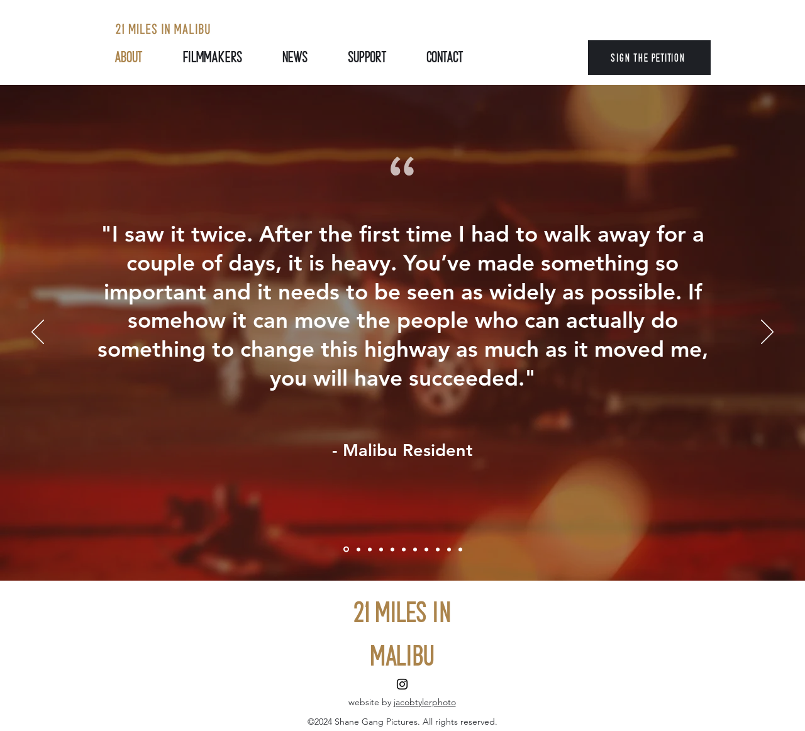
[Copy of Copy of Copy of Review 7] (460, 549)
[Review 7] (426, 549)
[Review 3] (381, 549)
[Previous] (37, 333)
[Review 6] (415, 549)
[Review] (358, 549)
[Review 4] (392, 549)
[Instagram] (402, 684)
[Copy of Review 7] (438, 549)
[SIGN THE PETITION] (649, 57)
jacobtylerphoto (425, 702)
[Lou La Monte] (346, 549)
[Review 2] (370, 549)
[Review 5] (404, 549)
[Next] (767, 333)
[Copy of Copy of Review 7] (449, 549)
